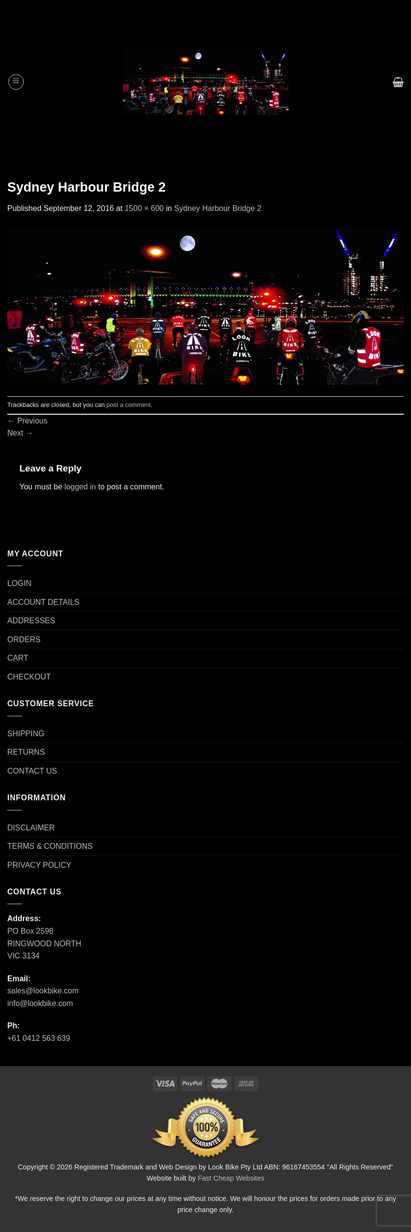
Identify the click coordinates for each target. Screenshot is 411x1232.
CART (17, 658)
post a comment (128, 404)
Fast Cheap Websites (231, 1178)
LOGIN (19, 583)
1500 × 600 (144, 208)
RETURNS (26, 752)
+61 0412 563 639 (38, 1038)
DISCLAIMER (31, 828)
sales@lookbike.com (43, 991)
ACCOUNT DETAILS (43, 602)
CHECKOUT (29, 677)
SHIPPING (25, 733)
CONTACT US (32, 771)
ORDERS (23, 639)
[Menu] (16, 82)
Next (20, 433)
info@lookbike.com (40, 1003)
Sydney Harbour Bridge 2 (218, 208)
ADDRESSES (31, 620)
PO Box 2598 (30, 931)
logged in (80, 487)
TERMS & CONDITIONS (50, 846)
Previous (27, 421)
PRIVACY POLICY (39, 865)
